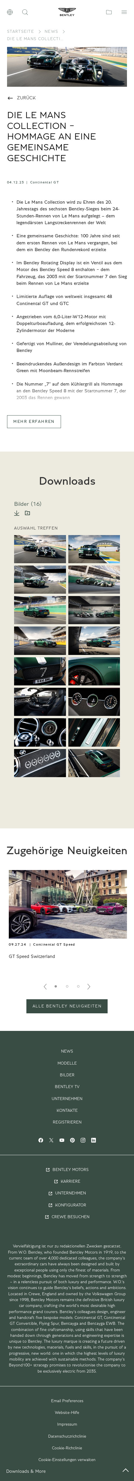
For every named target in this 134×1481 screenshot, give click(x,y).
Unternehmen (67, 1099)
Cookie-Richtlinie (67, 1448)
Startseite (20, 32)
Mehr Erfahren (34, 422)
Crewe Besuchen (67, 1217)
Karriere (67, 1181)
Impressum (67, 1424)
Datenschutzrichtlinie (67, 1436)
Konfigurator (67, 1205)
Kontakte (67, 1111)
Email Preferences (67, 1401)
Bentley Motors (67, 1169)
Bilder (67, 1075)
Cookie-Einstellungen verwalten (67, 1460)
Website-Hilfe (67, 1413)
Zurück (21, 98)
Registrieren (67, 1122)
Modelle (67, 1063)
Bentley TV (67, 1087)
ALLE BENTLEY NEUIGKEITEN (67, 1006)
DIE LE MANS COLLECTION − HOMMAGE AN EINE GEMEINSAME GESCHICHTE (36, 39)
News (51, 32)
